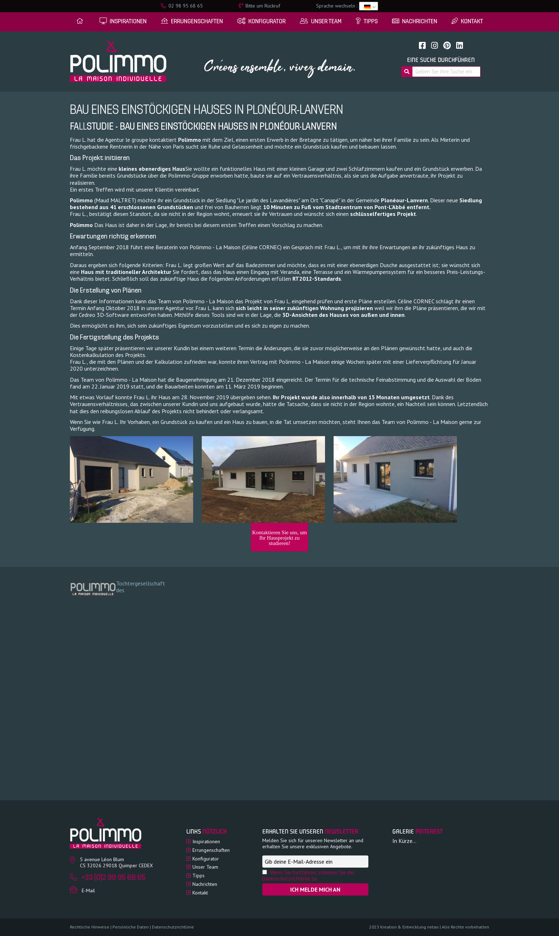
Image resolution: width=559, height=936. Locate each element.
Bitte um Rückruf (259, 6)
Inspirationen (206, 841)
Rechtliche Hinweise (89, 927)
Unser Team (205, 867)
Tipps (198, 875)
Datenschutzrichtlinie (173, 927)
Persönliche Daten (131, 927)
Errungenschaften (211, 850)
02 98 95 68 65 (182, 6)
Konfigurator (205, 858)
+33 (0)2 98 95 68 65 (113, 878)
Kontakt (200, 892)
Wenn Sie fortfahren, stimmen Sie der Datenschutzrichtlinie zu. (308, 875)
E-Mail (88, 890)
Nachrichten (204, 884)
